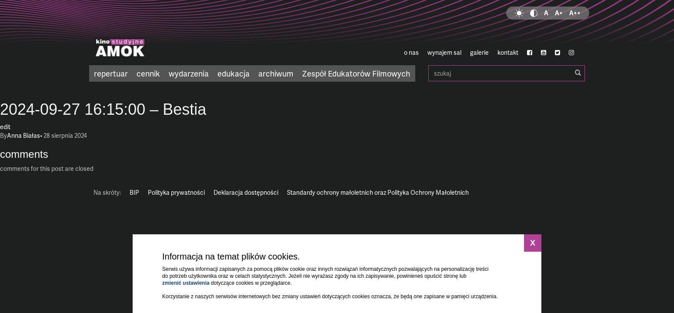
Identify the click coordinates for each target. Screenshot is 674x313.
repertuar (111, 73)
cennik (148, 73)
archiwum (276, 73)
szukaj (506, 73)
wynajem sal (444, 52)
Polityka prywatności (176, 192)
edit (5, 127)
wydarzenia (189, 73)
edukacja (233, 73)
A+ (559, 13)
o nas (411, 52)
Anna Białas (23, 135)
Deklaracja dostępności (246, 192)
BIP (134, 192)
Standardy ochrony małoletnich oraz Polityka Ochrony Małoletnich (378, 192)
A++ (575, 13)
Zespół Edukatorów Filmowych (356, 73)
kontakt (507, 52)
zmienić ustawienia (186, 283)
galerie (479, 52)
